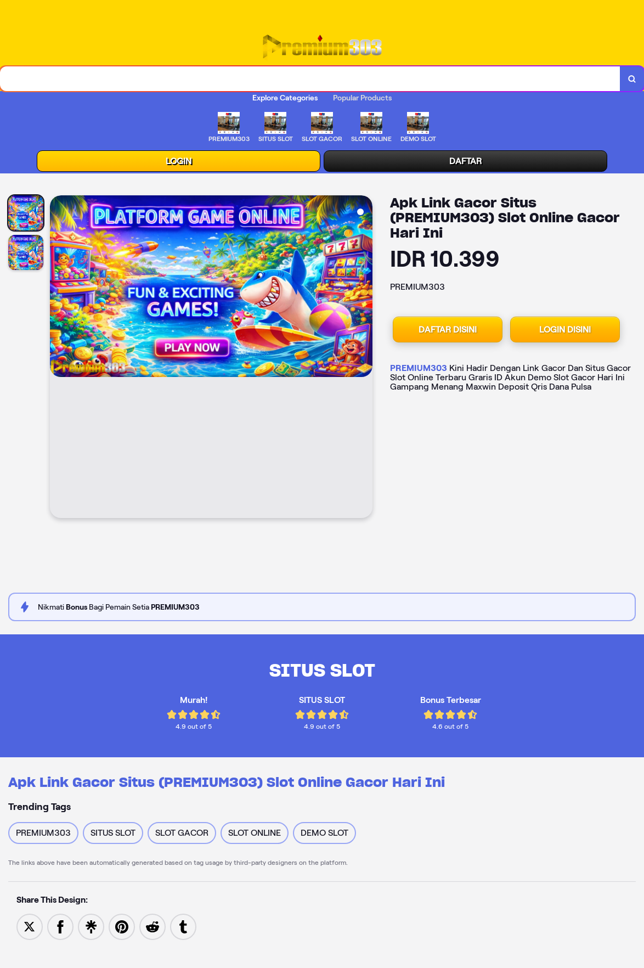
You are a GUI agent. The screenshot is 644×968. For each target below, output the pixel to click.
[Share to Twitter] (29, 926)
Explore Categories (285, 97)
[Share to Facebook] (60, 926)
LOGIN (178, 161)
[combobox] (310, 78)
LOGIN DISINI (565, 329)
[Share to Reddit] (152, 926)
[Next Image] (363, 358)
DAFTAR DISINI (448, 329)
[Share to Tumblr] (183, 926)
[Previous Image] (58, 358)
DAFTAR (465, 161)
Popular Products (362, 97)
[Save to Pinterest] (122, 926)
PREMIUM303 (418, 368)
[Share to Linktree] (91, 926)
